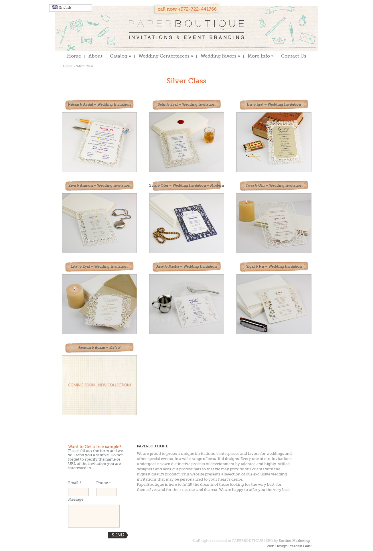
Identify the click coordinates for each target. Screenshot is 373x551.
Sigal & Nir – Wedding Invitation (274, 266)
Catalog (120, 56)
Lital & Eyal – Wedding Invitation (99, 266)
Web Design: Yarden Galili (290, 546)
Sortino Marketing (294, 541)
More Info (261, 56)
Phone (103, 483)
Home (74, 56)
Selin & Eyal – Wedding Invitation (186, 104)
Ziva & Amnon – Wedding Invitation (99, 185)
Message (75, 499)
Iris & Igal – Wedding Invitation (274, 104)
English (61, 7)
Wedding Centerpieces (166, 56)
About (95, 56)
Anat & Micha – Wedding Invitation (186, 266)
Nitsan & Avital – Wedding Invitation (99, 104)
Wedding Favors (220, 56)
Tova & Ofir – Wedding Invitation (274, 185)
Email (74, 483)
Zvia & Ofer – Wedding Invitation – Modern (186, 185)
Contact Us (293, 56)
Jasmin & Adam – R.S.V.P (99, 347)
